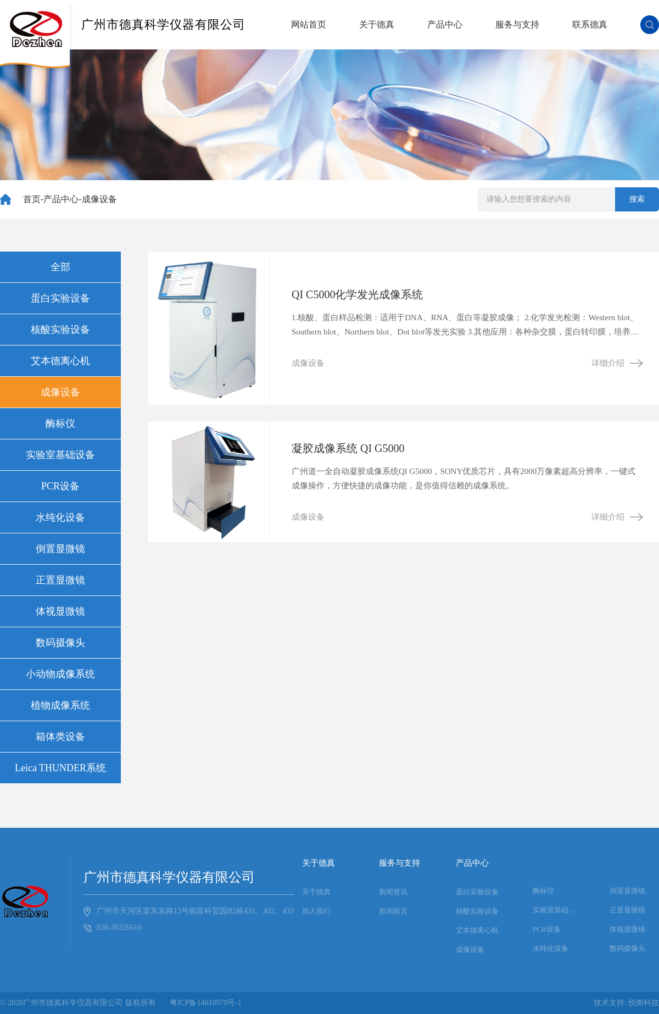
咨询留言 (393, 911)
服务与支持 (517, 24)
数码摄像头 (60, 642)
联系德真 (589, 24)
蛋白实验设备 (60, 298)
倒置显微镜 (60, 548)
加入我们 (316, 911)
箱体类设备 (60, 736)
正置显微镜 (60, 580)
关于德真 (376, 24)
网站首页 (308, 24)
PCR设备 (60, 486)
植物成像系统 (60, 705)
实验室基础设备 (60, 454)
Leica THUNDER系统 (60, 767)
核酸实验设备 (60, 329)
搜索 (637, 199)
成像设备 (99, 199)
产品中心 (444, 24)
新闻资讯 (393, 892)
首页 (32, 199)
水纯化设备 (60, 517)
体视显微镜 (60, 611)
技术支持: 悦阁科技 (626, 1003)
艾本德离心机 (60, 360)
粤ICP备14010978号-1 (206, 1003)
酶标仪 (60, 423)
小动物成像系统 (60, 673)
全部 (60, 266)
